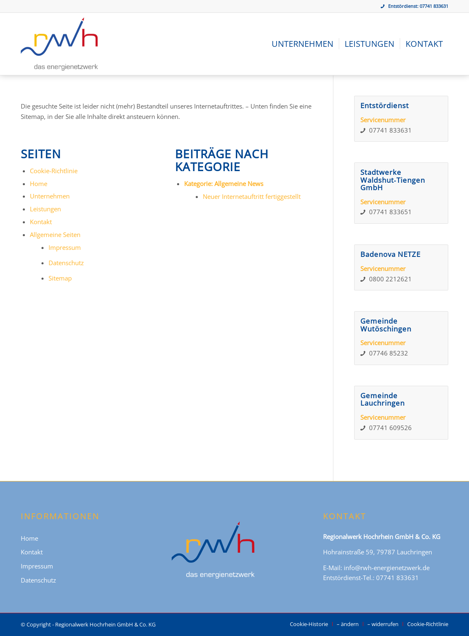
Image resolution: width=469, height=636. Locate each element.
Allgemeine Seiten (55, 234)
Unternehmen (50, 196)
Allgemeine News (238, 183)
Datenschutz (66, 263)
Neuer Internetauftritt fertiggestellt (252, 196)
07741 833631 (434, 6)
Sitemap (60, 278)
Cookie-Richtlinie (54, 171)
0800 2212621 (390, 279)
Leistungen (45, 209)
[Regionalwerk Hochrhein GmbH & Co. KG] (59, 44)
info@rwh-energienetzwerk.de (387, 567)
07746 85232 (388, 353)
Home (38, 183)
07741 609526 (390, 427)
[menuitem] (302, 44)
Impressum (65, 247)
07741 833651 (390, 212)
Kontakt (41, 222)
